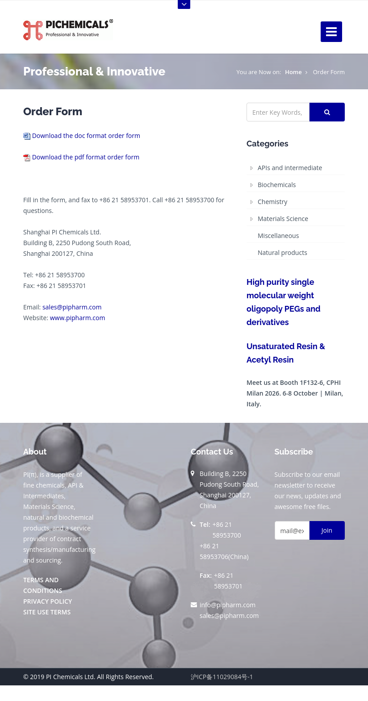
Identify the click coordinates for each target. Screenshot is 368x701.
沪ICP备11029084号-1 (222, 676)
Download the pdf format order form (85, 157)
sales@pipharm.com (72, 307)
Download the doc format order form (86, 135)
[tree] (296, 210)
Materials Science (283, 218)
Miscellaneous (278, 235)
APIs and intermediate (290, 167)
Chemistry (272, 201)
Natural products (282, 252)
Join (327, 530)
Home (293, 72)
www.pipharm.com (77, 317)
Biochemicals (277, 184)
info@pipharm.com (227, 605)
